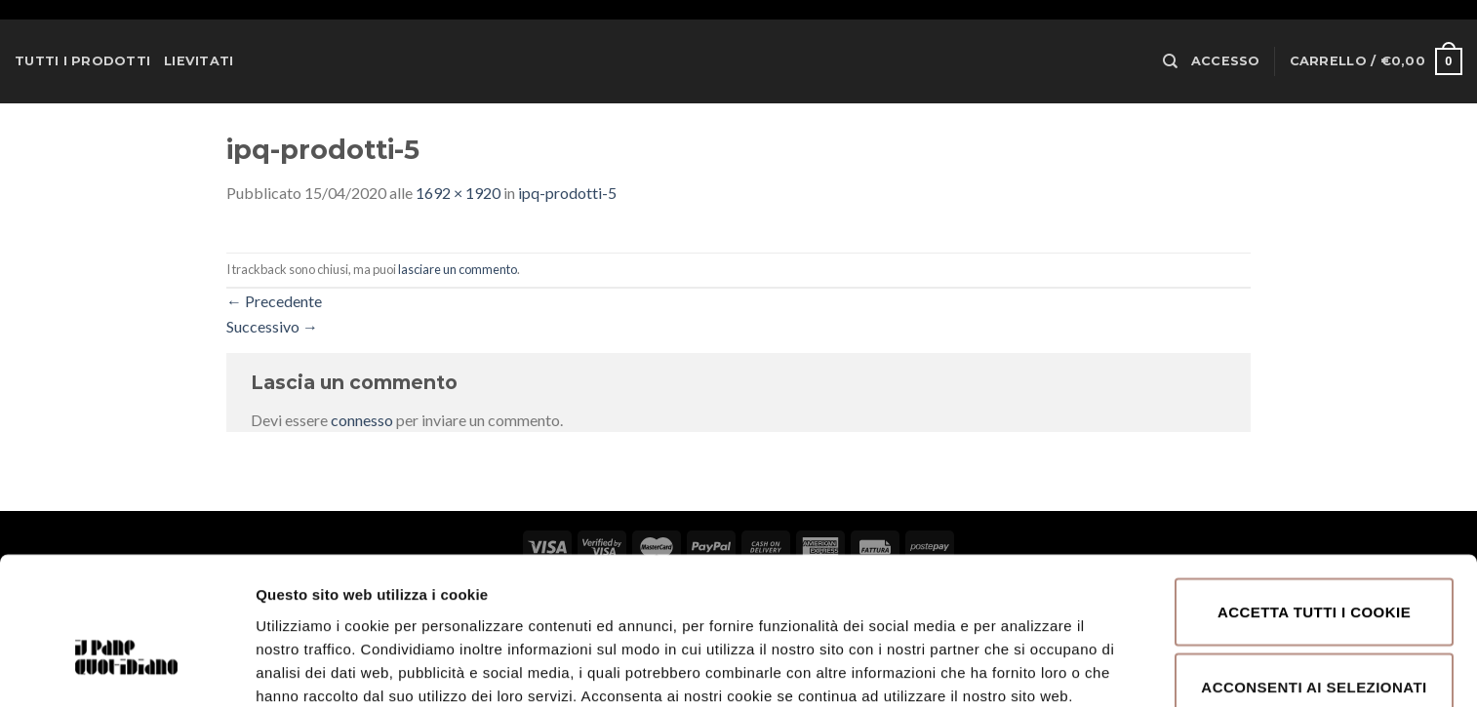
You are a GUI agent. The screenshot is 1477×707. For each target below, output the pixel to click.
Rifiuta (1313, 649)
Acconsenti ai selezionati (1313, 574)
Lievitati (198, 61)
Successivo (272, 326)
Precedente (274, 301)
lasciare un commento (457, 269)
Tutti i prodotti (82, 61)
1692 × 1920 (458, 192)
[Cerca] (1170, 61)
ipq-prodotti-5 (567, 192)
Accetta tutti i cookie (1314, 498)
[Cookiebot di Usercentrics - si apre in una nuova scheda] (126, 669)
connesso (362, 420)
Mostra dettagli (1036, 645)
